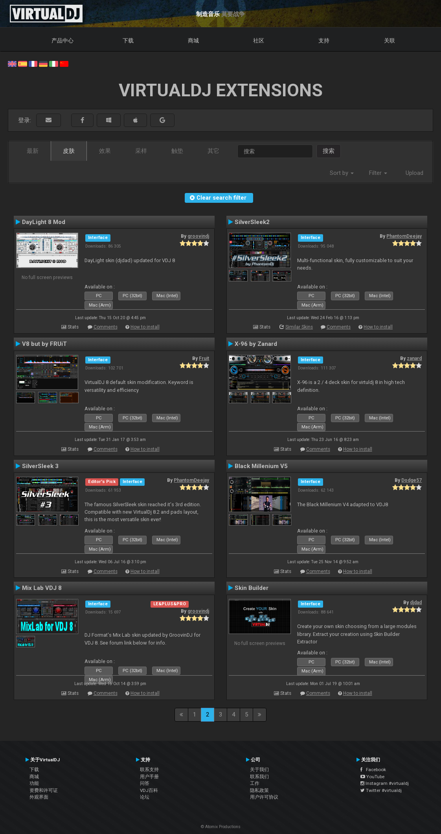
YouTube (372, 776)
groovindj (198, 236)
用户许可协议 (264, 797)
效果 (105, 150)
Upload (414, 172)
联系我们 (259, 776)
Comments (106, 327)
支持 (323, 40)
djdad (416, 602)
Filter (378, 172)
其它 (213, 150)
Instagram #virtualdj (384, 783)
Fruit (204, 358)
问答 (144, 783)
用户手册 (149, 776)
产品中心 (62, 40)
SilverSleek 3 (40, 466)
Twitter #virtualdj (381, 790)
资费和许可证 (43, 790)
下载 (128, 40)
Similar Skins (299, 327)
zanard (414, 358)
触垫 (177, 150)
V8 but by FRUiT (44, 343)
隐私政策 (259, 790)
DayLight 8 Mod (43, 222)
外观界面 (38, 797)
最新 (33, 150)
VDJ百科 (149, 790)
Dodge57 (411, 480)
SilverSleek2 (252, 222)
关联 (389, 40)
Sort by (342, 172)
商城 (193, 40)
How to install (145, 327)
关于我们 (259, 769)
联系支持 (149, 769)
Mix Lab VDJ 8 (42, 588)
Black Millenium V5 (261, 466)
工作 (254, 783)
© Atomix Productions (221, 826)
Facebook (373, 769)
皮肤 (69, 150)
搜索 (328, 150)
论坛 (144, 797)
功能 (34, 783)
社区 (258, 40)
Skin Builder (251, 588)
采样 (141, 150)
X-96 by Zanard (256, 343)
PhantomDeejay (404, 236)
